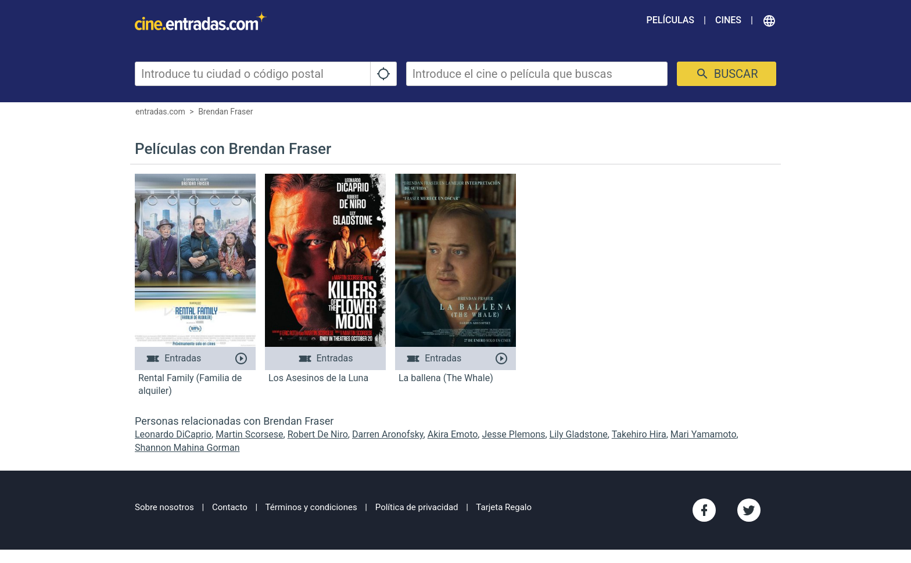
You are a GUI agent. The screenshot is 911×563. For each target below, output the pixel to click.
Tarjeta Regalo (504, 507)
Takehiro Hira (639, 434)
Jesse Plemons (513, 434)
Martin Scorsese (249, 434)
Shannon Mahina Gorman (187, 447)
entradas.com (160, 111)
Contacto (230, 507)
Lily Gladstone (579, 434)
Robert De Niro (318, 434)
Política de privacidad (416, 507)
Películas (670, 20)
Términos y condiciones (311, 507)
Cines (728, 20)
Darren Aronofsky (388, 434)
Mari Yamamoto (703, 434)
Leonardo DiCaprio (173, 434)
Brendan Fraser (225, 111)
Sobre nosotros (164, 507)
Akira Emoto (453, 434)
